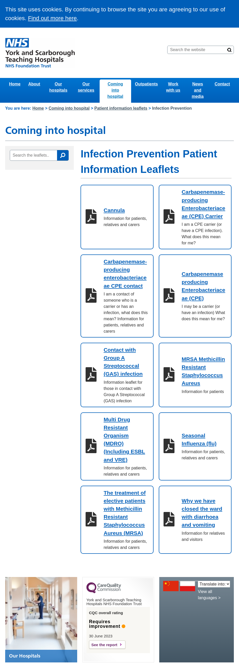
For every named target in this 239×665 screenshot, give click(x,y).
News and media (198, 90)
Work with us (173, 87)
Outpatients (146, 84)
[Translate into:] (214, 584)
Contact (222, 84)
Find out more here (52, 18)
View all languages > (209, 594)
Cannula (114, 210)
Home (14, 84)
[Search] (229, 49)
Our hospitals (58, 87)
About (34, 84)
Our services (86, 87)
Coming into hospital (115, 90)
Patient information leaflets (120, 108)
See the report (104, 645)
